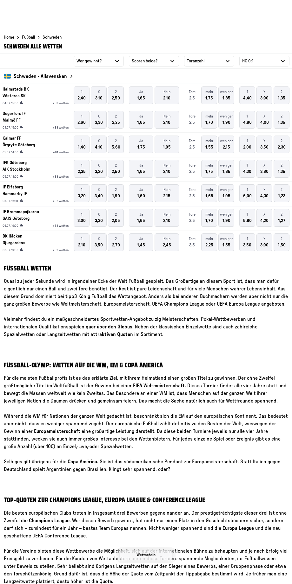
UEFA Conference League (59, 535)
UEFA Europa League (238, 304)
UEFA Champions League (178, 304)
